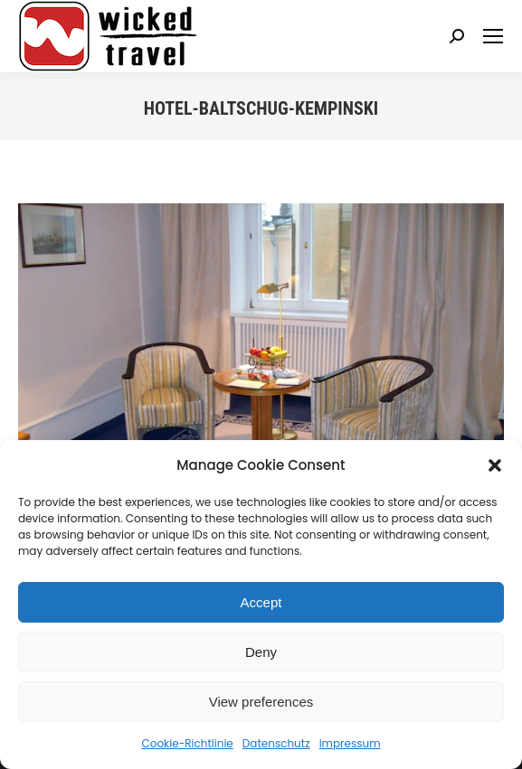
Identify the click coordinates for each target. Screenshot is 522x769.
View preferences (261, 701)
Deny (261, 652)
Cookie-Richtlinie (187, 743)
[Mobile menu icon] (493, 36)
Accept (261, 602)
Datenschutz (276, 743)
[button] (495, 465)
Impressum (350, 743)
